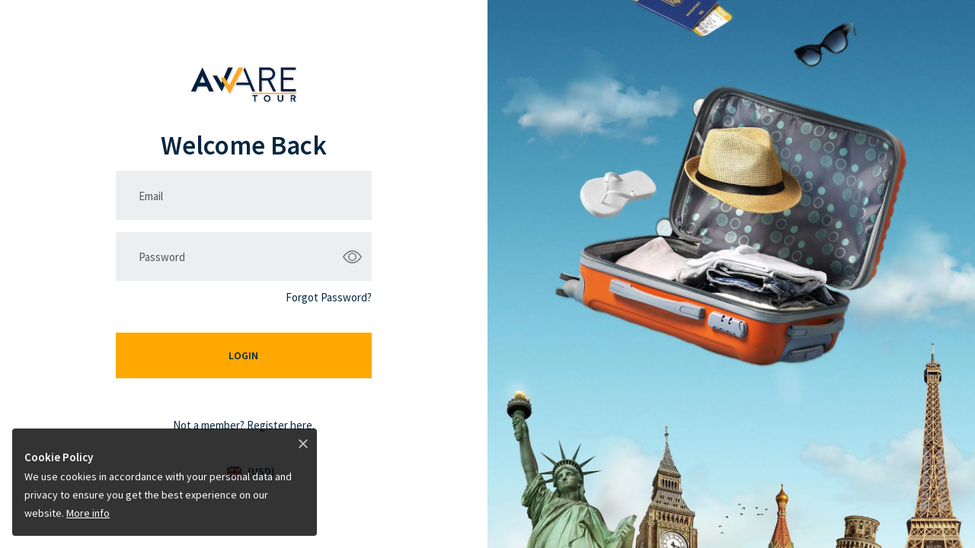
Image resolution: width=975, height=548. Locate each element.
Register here (279, 425)
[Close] (303, 443)
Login (243, 355)
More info (88, 513)
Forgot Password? (329, 297)
